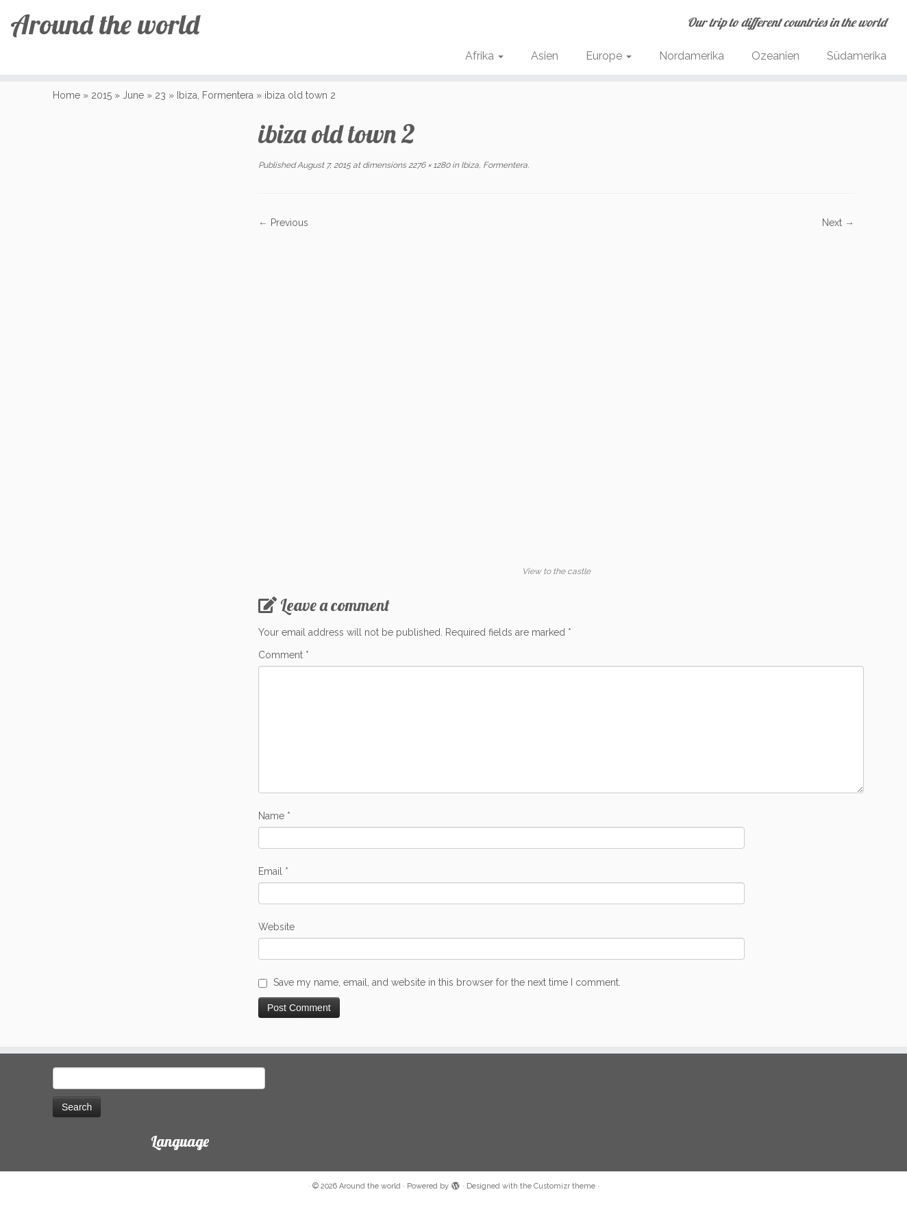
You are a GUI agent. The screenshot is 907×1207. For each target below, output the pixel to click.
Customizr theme (564, 1186)
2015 (101, 95)
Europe (609, 55)
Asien (544, 55)
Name (274, 815)
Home (66, 95)
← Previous (283, 222)
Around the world (104, 24)
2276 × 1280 (428, 165)
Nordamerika (691, 55)
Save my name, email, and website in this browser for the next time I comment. (447, 982)
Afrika (484, 55)
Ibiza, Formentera (215, 95)
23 (160, 95)
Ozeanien (775, 55)
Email (273, 871)
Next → (838, 222)
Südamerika (856, 55)
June (133, 95)
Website (276, 926)
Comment (283, 654)
